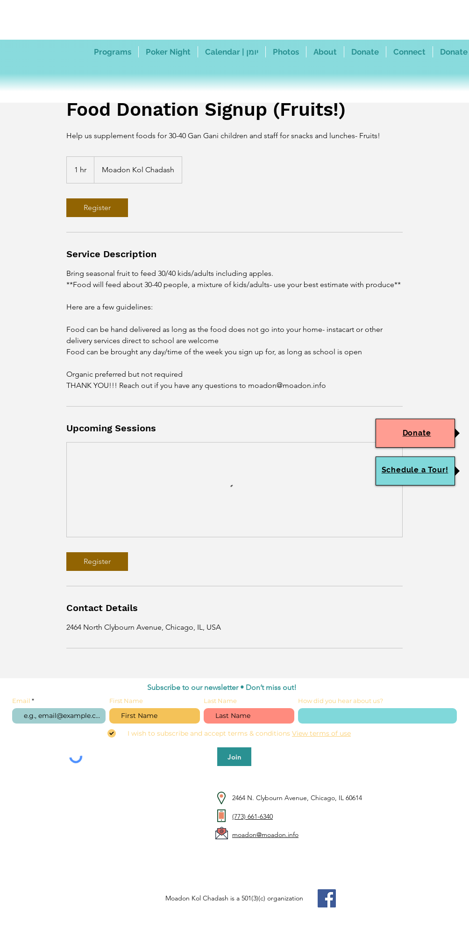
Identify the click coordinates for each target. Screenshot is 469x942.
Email (22, 701)
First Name (126, 701)
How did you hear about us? (340, 701)
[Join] (234, 756)
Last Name (220, 701)
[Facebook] (327, 898)
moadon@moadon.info (265, 834)
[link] (97, 207)
